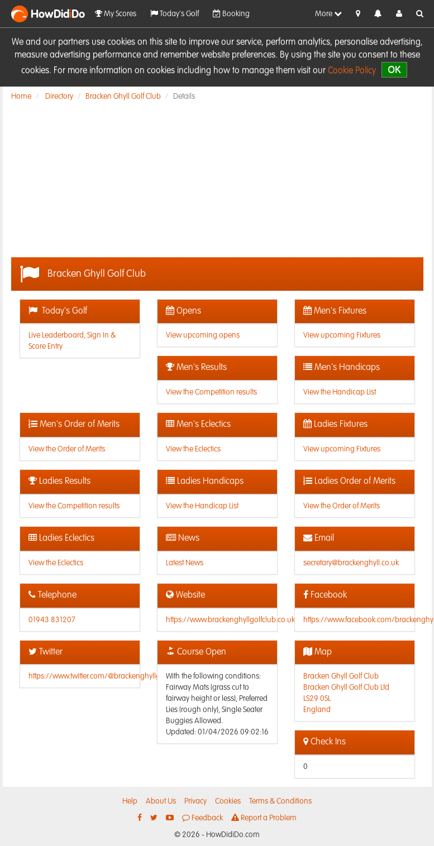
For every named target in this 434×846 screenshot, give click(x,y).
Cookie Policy (352, 70)
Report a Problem (264, 818)
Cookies (228, 801)
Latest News (184, 563)
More (328, 13)
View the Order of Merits (66, 449)
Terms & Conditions (280, 801)
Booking (231, 13)
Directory (59, 96)
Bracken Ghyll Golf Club (123, 96)
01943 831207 (51, 620)
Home (21, 96)
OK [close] (394, 69)
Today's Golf (174, 13)
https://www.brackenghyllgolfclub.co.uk (230, 620)
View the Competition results (211, 392)
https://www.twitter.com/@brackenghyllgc (96, 676)
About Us (161, 801)
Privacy (195, 801)
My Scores (115, 13)
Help (129, 801)
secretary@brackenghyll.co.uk (351, 563)
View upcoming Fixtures (341, 335)
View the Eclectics (193, 449)
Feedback (202, 818)
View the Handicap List (339, 392)
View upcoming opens (203, 335)
